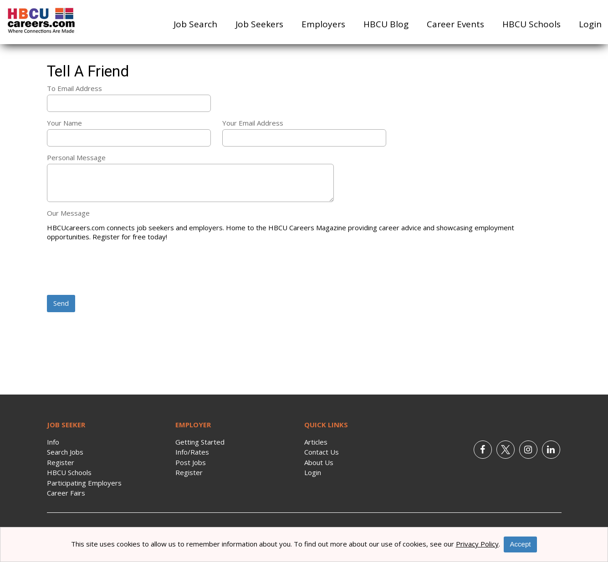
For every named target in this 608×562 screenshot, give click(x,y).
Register (60, 462)
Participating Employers (84, 482)
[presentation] (116, 269)
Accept (520, 544)
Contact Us (321, 451)
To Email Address (74, 88)
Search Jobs (65, 451)
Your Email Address (252, 122)
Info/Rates (192, 451)
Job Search (195, 24)
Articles (315, 441)
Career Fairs (66, 492)
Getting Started (200, 441)
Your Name (64, 122)
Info (53, 441)
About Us (318, 462)
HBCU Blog (386, 24)
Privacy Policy (477, 543)
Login (590, 24)
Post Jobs (190, 462)
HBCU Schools (531, 24)
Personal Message (76, 157)
